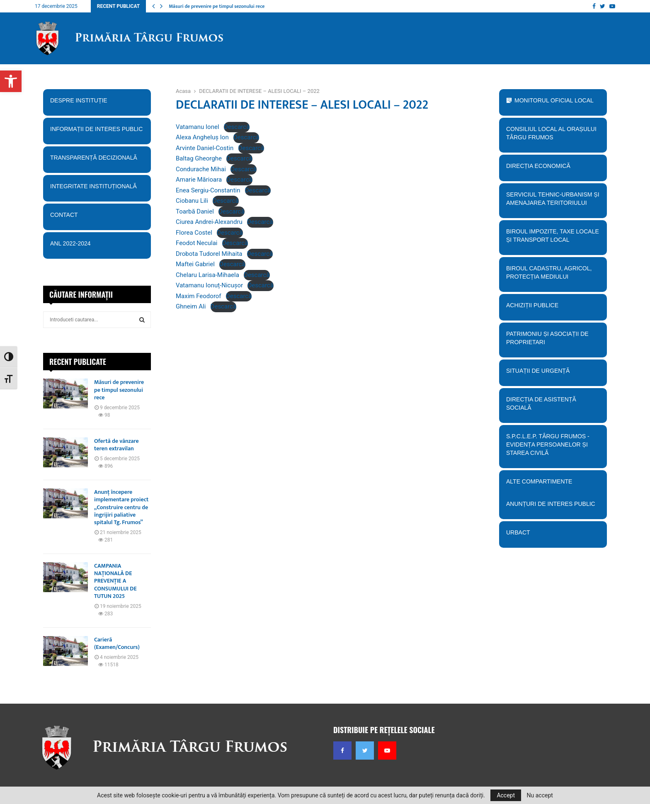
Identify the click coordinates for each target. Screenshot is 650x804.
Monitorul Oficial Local (554, 100)
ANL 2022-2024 (70, 243)
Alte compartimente (553, 484)
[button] (11, 81)
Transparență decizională (97, 160)
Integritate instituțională (97, 189)
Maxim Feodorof (198, 296)
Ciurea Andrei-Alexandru (209, 222)
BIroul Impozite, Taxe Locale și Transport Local (553, 238)
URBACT (518, 532)
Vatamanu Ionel (197, 127)
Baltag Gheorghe (199, 158)
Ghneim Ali (191, 306)
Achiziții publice (553, 308)
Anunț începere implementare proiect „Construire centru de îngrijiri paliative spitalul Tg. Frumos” (121, 507)
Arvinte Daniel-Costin (204, 148)
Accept (506, 795)
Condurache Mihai (201, 169)
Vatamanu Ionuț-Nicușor (209, 285)
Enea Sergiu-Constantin (208, 190)
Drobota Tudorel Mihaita (209, 253)
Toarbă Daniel (195, 211)
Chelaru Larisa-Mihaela (207, 275)
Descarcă (237, 127)
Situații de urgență (553, 373)
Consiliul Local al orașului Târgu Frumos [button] (553, 136)
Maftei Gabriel (195, 264)
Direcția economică (553, 169)
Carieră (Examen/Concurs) (117, 643)
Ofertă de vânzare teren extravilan (116, 444)
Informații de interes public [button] (97, 132)
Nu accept (540, 795)
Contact (97, 217)
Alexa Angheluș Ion (202, 137)
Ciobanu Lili (192, 200)
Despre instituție (97, 103)
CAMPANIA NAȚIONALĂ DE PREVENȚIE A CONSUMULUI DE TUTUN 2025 (115, 581)
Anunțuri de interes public (550, 503)
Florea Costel (194, 232)
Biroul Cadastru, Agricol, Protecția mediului (553, 275)
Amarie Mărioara (199, 179)
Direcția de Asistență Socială (553, 406)
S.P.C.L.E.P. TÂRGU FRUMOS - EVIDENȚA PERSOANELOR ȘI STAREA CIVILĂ (550, 447)
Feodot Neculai (197, 243)
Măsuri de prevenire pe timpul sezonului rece (216, 6)
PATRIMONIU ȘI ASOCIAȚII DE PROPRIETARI (553, 340)
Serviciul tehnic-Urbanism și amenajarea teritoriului (553, 201)
